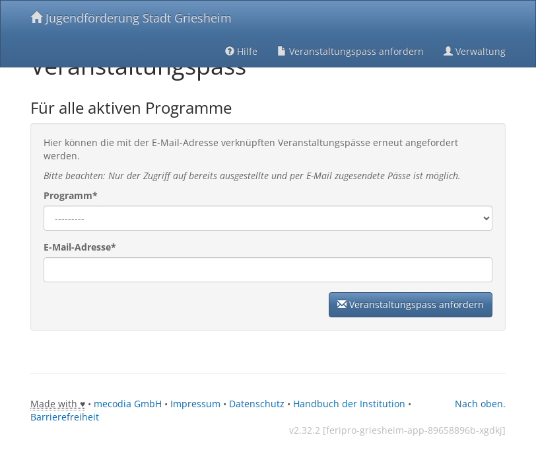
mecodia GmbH (128, 403)
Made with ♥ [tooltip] (57, 403)
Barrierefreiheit (64, 417)
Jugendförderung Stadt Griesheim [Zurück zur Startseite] (131, 18)
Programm (71, 195)
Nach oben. (480, 403)
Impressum (195, 403)
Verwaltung (475, 51)
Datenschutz (257, 403)
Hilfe (241, 51)
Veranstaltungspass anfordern (350, 51)
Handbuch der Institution (349, 403)
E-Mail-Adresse (80, 247)
